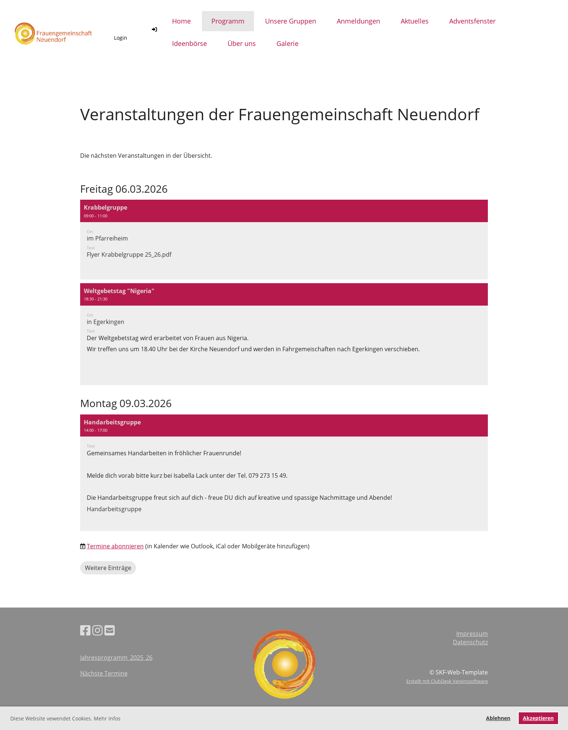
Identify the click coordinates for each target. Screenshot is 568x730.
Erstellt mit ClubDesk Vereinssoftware (447, 681)
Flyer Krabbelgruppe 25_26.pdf (129, 254)
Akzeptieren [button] (538, 718)
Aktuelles (415, 21)
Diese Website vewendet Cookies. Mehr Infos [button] (65, 718)
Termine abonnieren (115, 546)
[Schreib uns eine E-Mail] (109, 630)
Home (181, 21)
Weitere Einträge (108, 568)
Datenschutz (470, 642)
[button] (284, 239)
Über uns (242, 43)
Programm (227, 21)
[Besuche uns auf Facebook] (85, 630)
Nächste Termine (104, 673)
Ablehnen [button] (498, 718)
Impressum (472, 634)
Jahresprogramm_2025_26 (116, 658)
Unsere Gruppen (290, 21)
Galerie (287, 43)
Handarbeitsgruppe (114, 509)
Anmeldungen (358, 21)
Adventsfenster (472, 21)
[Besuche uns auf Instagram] (97, 630)
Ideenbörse (189, 43)
